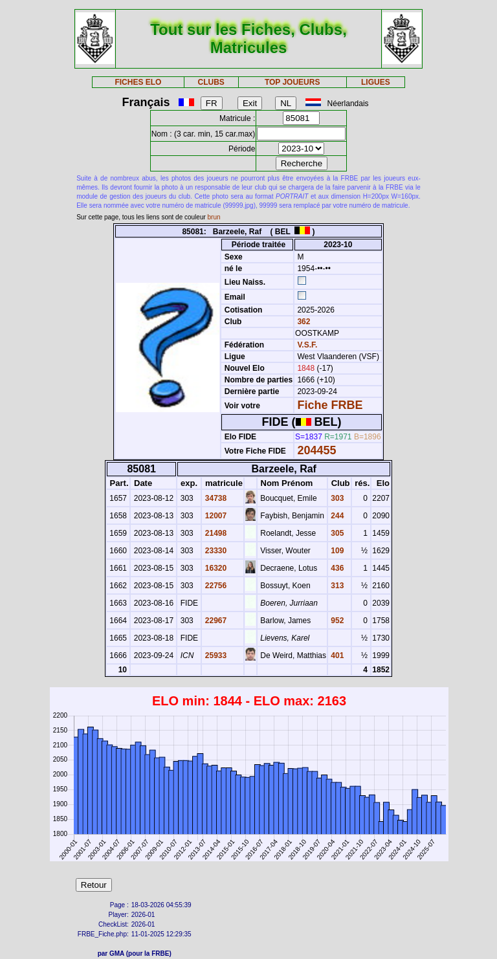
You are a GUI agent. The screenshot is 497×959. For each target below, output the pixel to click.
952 (336, 620)
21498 (214, 533)
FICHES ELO (138, 82)
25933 (214, 655)
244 (336, 515)
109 (336, 550)
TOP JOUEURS (292, 82)
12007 (214, 515)
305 (336, 533)
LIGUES (375, 82)
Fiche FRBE (329, 405)
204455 (316, 450)
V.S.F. (307, 344)
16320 (214, 568)
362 (302, 321)
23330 (214, 550)
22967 (214, 620)
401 (336, 655)
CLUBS (210, 82)
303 (336, 498)
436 (336, 568)
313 (336, 585)
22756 (214, 585)
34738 (214, 498)
